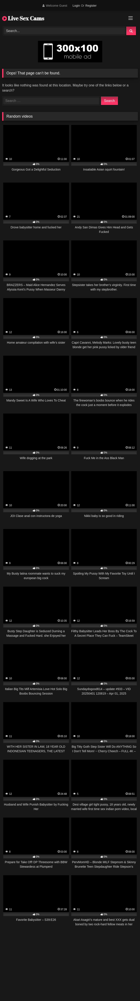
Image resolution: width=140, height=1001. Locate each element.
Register (90, 5)
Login (76, 5)
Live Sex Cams (23, 18)
